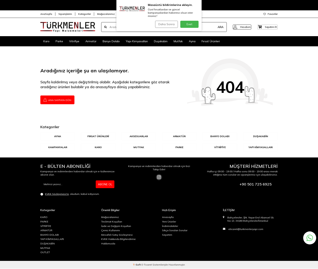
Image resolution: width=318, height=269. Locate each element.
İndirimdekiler (170, 226)
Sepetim (167, 235)
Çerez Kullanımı (110, 230)
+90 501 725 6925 (256, 184)
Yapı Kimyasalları (137, 41)
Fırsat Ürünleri (211, 41)
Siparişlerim (65, 13)
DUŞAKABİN (260, 136)
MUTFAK (138, 147)
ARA (214, 27)
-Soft (137, 265)
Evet (189, 24)
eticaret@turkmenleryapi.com (245, 229)
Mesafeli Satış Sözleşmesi (117, 235)
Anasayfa (168, 217)
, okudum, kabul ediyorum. (70, 194)
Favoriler (270, 13)
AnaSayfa (46, 13)
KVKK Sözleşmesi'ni (57, 194)
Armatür (91, 41)
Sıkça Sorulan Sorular (174, 230)
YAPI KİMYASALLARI (260, 147)
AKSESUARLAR (139, 136)
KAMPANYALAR (57, 147)
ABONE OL (105, 185)
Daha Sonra (166, 24)
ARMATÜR (179, 136)
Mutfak (178, 41)
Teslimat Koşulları (111, 221)
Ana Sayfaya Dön (57, 99)
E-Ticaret (147, 265)
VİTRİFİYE (220, 147)
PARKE (44, 221)
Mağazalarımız (106, 13)
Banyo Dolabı (111, 41)
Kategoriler (84, 13)
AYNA (57, 136)
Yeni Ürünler (169, 221)
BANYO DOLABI (220, 136)
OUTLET (45, 252)
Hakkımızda (108, 243)
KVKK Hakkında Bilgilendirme (118, 239)
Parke (59, 41)
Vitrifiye (74, 41)
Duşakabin (161, 41)
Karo (46, 41)
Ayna (192, 41)
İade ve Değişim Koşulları (116, 226)
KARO (98, 147)
